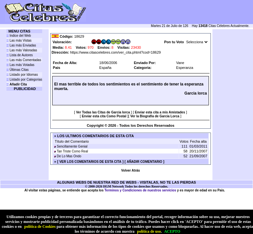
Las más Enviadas (21, 45)
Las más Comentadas (23, 60)
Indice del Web (18, 35)
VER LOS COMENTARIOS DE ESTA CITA (90, 161)
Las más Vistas (18, 40)
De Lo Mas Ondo (69, 156)
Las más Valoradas (21, 50)
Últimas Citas (17, 70)
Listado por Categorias (24, 79)
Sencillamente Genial (72, 146)
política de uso (149, 231)
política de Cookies (40, 226)
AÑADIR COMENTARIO (144, 161)
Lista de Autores (19, 55)
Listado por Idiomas (22, 74)
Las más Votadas (20, 65)
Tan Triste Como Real (72, 151)
